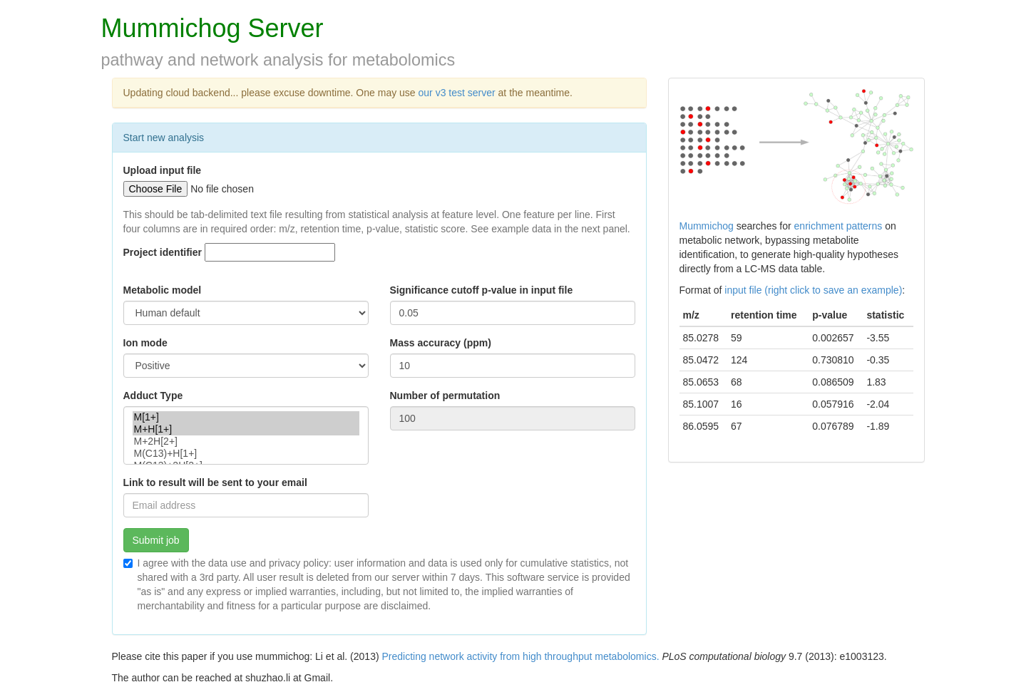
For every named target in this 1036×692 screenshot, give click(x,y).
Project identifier (162, 252)
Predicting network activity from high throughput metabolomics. (520, 656)
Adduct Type (153, 395)
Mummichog (706, 226)
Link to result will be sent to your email (215, 482)
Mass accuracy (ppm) (440, 342)
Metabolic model (162, 290)
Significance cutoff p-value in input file (481, 290)
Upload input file (162, 170)
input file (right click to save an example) (813, 290)
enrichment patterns (838, 226)
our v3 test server (458, 92)
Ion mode (145, 342)
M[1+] (246, 417)
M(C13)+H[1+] (246, 454)
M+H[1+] (246, 429)
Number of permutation (445, 395)
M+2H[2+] (246, 441)
